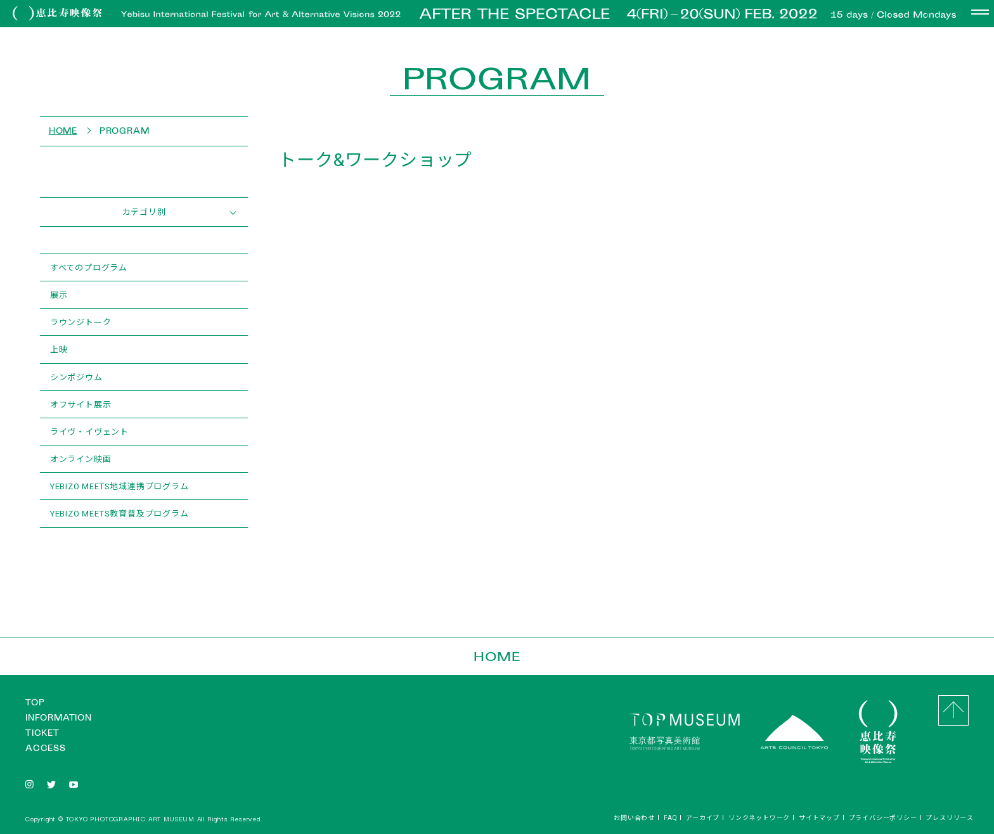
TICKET (42, 733)
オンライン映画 (81, 458)
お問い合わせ (634, 817)
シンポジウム (76, 377)
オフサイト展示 (81, 404)
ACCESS (45, 748)
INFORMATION (58, 717)
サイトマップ (819, 817)
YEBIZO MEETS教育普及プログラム (119, 513)
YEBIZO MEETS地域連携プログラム (119, 486)
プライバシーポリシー (883, 817)
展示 (59, 294)
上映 (59, 349)
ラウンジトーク (81, 322)
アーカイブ (703, 817)
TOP (34, 702)
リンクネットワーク (759, 817)
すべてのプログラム (88, 267)
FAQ (670, 817)
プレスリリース (950, 817)
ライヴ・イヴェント (89, 431)
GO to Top (953, 710)
